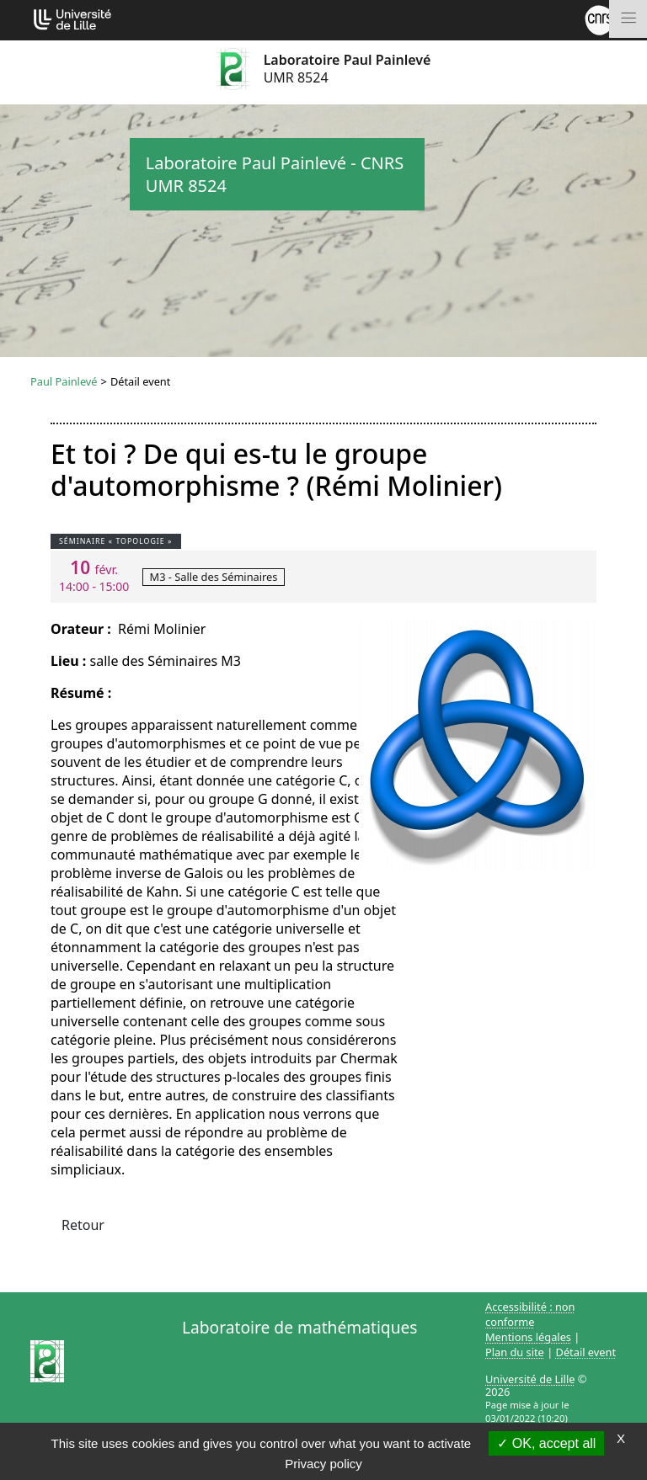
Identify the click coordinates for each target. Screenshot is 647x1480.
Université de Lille (530, 1379)
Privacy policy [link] (323, 1463)
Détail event (586, 1352)
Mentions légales (528, 1336)
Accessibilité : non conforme (530, 1314)
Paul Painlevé (64, 381)
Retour (82, 1225)
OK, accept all (546, 1443)
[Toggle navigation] (628, 19)
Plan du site (514, 1352)
